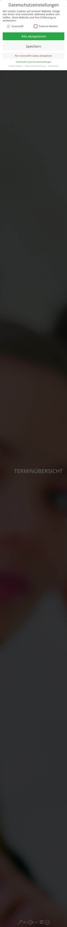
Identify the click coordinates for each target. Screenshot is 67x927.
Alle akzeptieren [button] (33, 36)
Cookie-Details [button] (16, 66)
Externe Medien (46, 26)
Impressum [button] (53, 66)
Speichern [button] (33, 46)
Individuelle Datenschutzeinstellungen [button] (33, 62)
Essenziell (15, 26)
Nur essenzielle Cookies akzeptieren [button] (33, 55)
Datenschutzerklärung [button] (35, 66)
